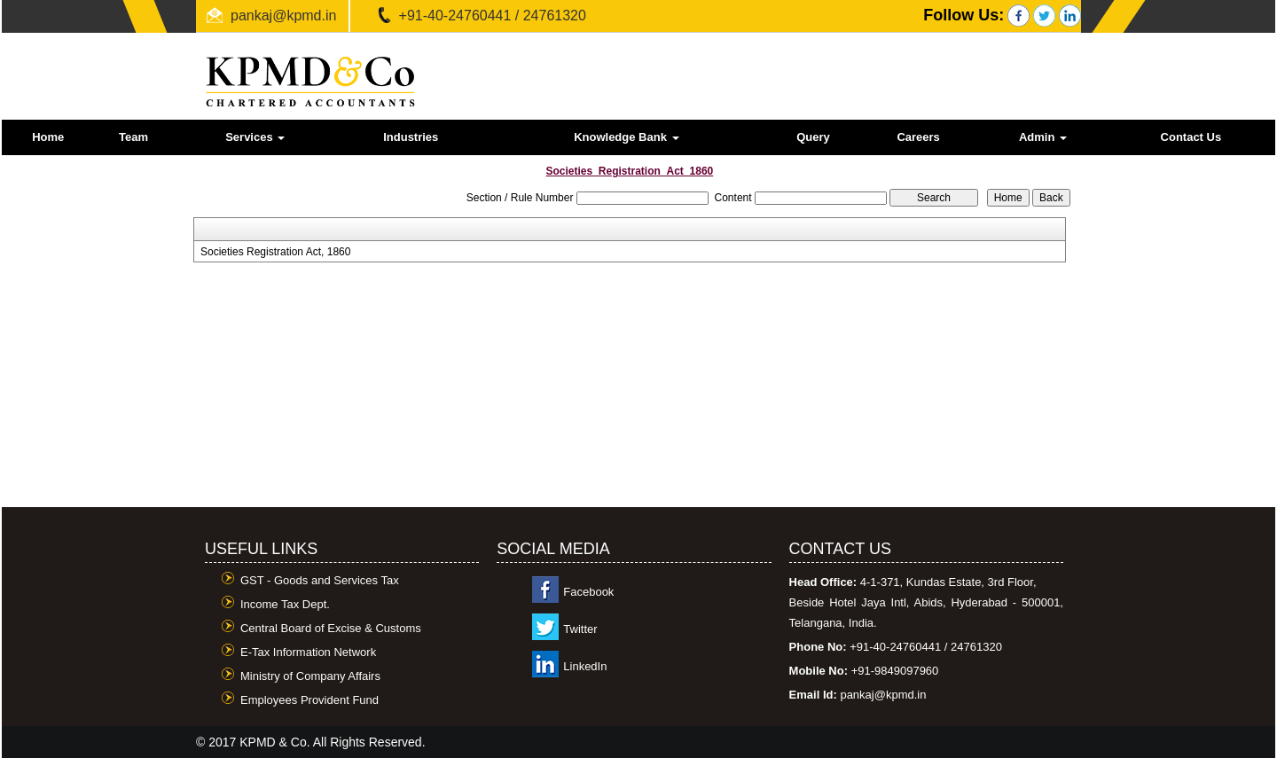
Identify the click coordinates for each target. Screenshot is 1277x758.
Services (255, 137)
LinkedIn (585, 666)
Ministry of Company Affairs (310, 676)
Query (813, 137)
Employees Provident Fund (309, 700)
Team (133, 137)
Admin (1043, 137)
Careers (918, 137)
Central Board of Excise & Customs (330, 628)
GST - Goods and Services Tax (319, 580)
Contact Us (1191, 137)
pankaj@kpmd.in (283, 15)
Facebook (588, 591)
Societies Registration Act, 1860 (275, 252)
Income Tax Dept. (285, 604)
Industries (410, 137)
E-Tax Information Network (308, 652)
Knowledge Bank (626, 137)
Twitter (580, 629)
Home (48, 137)
